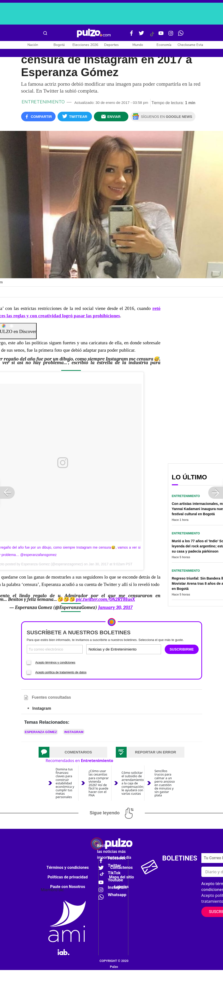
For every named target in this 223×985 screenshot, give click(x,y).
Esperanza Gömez (41, 732)
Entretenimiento (43, 102)
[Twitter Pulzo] (141, 35)
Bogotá (59, 44)
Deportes (111, 44)
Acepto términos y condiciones (55, 662)
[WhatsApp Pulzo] (181, 35)
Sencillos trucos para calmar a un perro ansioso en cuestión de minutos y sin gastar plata (164, 783)
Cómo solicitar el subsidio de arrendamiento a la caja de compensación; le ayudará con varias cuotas (132, 783)
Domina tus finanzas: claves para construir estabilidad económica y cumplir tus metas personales (65, 783)
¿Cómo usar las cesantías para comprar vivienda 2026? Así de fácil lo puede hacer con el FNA (99, 783)
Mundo (138, 44)
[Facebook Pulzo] (131, 35)
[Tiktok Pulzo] (152, 36)
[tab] (73, 752)
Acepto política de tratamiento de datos (61, 672)
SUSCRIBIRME (182, 649)
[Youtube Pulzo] (161, 35)
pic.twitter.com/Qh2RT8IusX (105, 599)
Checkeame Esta (190, 44)
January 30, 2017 (115, 607)
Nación (33, 44)
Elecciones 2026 (85, 44)
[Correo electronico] (55, 649)
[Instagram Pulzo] (171, 35)
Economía (164, 44)
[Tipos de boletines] (142, 649)
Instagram (73, 732)
